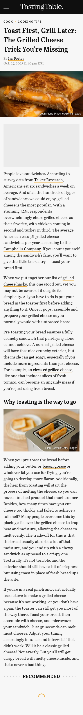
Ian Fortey (16, 58)
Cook (8, 21)
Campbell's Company (22, 249)
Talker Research (48, 180)
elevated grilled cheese (52, 369)
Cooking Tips (30, 21)
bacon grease (54, 466)
